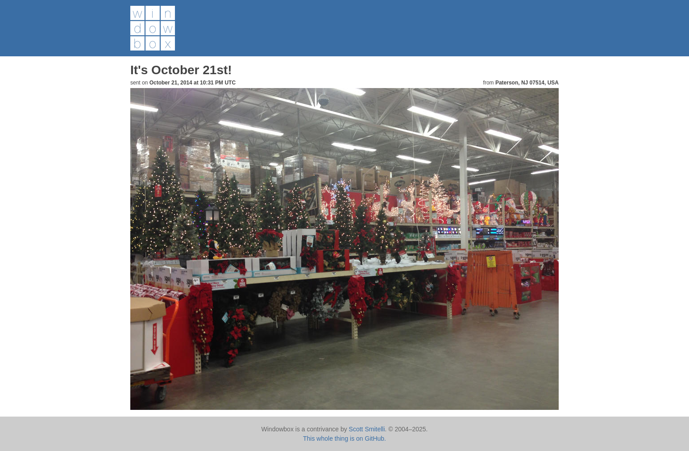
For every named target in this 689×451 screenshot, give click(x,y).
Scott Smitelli (367, 429)
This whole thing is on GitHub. (344, 438)
